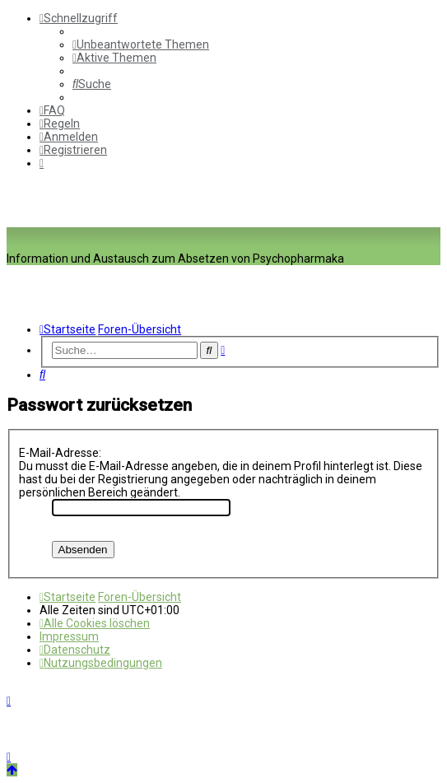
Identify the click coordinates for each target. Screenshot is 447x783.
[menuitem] (140, 44)
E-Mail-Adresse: (60, 452)
